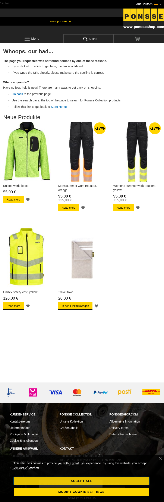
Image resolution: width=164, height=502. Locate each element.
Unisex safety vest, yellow (20, 292)
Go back (17, 94)
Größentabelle (69, 428)
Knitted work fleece (15, 186)
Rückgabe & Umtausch (25, 434)
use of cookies (29, 467)
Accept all (81, 481)
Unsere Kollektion (71, 421)
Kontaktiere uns (20, 421)
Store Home (59, 106)
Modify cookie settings (81, 491)
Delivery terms (118, 428)
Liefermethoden (20, 428)
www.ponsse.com (61, 21)
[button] (149, 4)
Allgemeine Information (124, 421)
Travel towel (66, 292)
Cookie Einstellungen (24, 440)
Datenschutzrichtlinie (123, 434)
